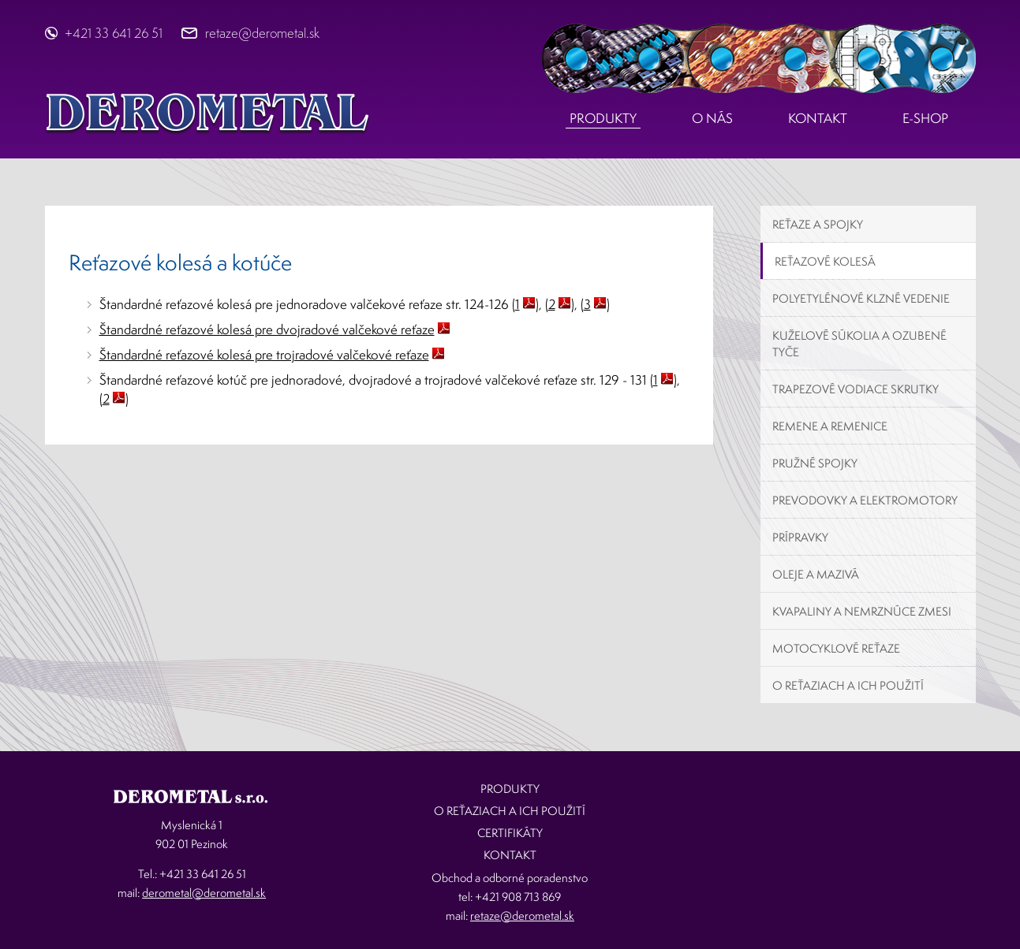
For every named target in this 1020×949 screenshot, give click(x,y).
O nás (712, 118)
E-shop (925, 118)
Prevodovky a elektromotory (865, 500)
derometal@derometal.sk (204, 892)
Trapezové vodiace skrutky (855, 389)
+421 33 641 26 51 (114, 33)
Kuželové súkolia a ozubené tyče (859, 343)
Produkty (603, 118)
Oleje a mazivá (815, 574)
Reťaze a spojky (817, 224)
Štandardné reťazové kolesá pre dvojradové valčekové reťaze (267, 329)
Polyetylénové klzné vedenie (861, 298)
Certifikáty (510, 832)
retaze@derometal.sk (262, 33)
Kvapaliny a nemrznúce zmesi (861, 611)
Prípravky (800, 537)
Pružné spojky (814, 463)
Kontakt (817, 118)
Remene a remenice (829, 426)
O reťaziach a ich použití (848, 685)
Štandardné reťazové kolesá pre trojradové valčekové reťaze (264, 354)
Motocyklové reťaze (836, 648)
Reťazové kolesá (825, 261)
